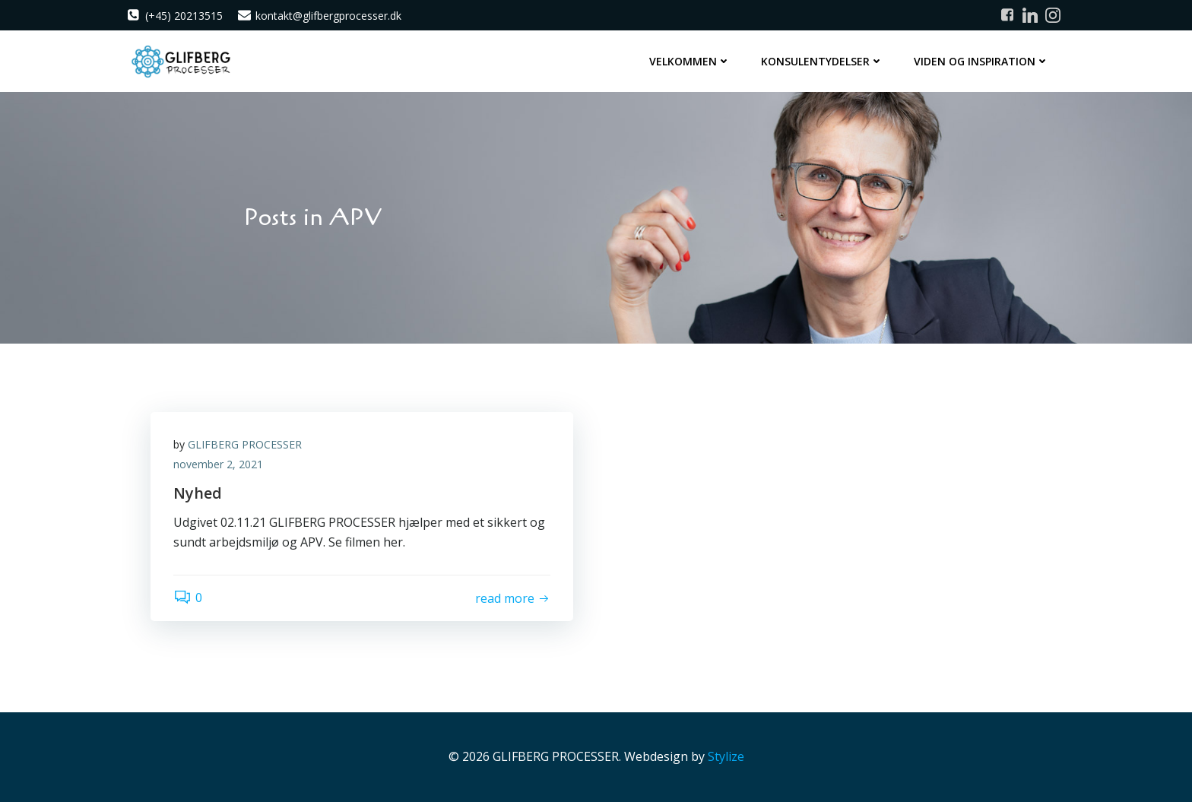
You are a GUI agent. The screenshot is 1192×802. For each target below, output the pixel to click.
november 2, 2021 (218, 464)
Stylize (726, 756)
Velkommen (690, 61)
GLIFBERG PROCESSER (245, 444)
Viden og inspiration (981, 61)
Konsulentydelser (822, 61)
